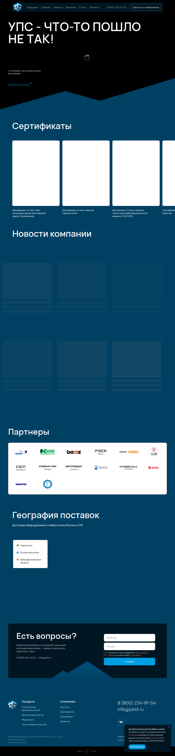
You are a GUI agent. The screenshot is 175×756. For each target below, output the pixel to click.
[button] (145, 7)
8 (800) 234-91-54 (116, 7)
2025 (60, 736)
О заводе (45, 7)
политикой (156, 738)
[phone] (129, 646)
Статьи (82, 7)
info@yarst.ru (45, 657)
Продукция (32, 7)
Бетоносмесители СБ (32, 714)
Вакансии (71, 7)
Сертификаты (67, 711)
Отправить (130, 661)
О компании (67, 701)
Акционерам (66, 716)
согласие (133, 735)
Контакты (94, 7)
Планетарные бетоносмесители (31, 709)
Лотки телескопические (34, 724)
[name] (129, 637)
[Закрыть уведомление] (168, 727)
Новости (58, 7)
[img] (18, 7)
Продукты (28, 701)
